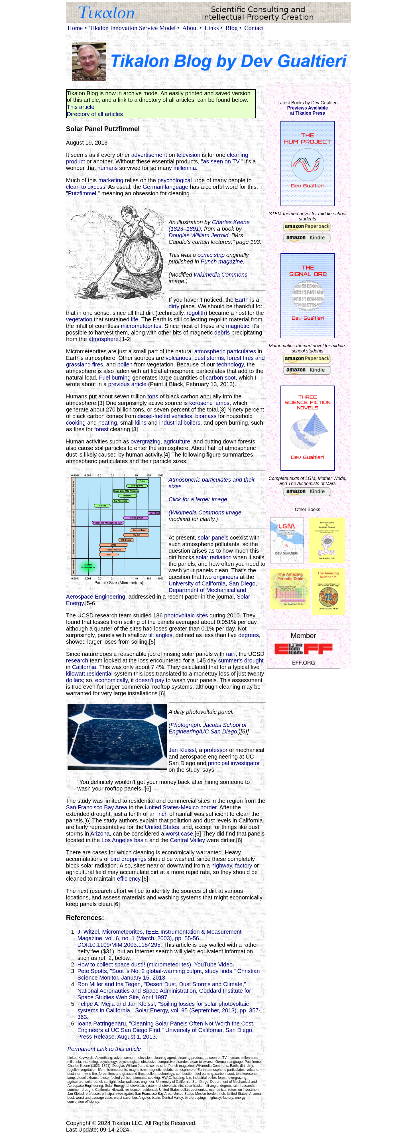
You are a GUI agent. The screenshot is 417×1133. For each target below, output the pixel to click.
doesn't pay (149, 680)
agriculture (177, 441)
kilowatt (75, 673)
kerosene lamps (209, 403)
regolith (196, 313)
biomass (205, 416)
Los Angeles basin (124, 840)
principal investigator (234, 763)
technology (230, 364)
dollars (74, 680)
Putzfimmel (82, 193)
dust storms (209, 358)
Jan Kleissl (182, 750)
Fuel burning (115, 377)
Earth (242, 300)
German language (165, 187)
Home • (77, 27)
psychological (175, 180)
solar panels (213, 537)
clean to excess (85, 187)
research (77, 660)
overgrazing (145, 441)
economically (111, 680)
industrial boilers (179, 422)
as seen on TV (221, 161)
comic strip (211, 255)
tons (152, 396)
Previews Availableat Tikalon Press (307, 110)
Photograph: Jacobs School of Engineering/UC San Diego (208, 728)
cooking (76, 422)
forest (101, 429)
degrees (248, 635)
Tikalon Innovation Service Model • (134, 27)
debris (222, 332)
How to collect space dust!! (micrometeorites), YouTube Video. (156, 964)
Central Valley (187, 840)
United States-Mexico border (180, 807)
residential (100, 673)
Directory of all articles (95, 114)
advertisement (149, 155)
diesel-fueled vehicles (165, 416)
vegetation (79, 319)
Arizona (100, 833)
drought (254, 660)
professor (215, 750)
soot (230, 377)
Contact (254, 27)
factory (243, 865)
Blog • (233, 27)
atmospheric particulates (225, 351)
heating (107, 422)
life (134, 319)
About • (192, 27)
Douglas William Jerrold (199, 235)
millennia (184, 168)
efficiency (129, 878)
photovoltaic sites (186, 615)
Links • (214, 27)
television (188, 155)
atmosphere (103, 339)
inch (162, 814)
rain (230, 654)
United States (162, 827)
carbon (214, 377)
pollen (125, 364)
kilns (141, 422)
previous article (127, 384)
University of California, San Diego (212, 583)
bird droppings (128, 859)
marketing (110, 180)
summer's (230, 660)
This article (81, 107)
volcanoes (178, 358)
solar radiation (214, 557)
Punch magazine (222, 261)
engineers (225, 577)
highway (221, 865)
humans (107, 168)
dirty (174, 306)
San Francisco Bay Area (96, 807)
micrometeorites (141, 326)
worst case (179, 833)
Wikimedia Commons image (205, 512)
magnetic (237, 326)
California (84, 667)
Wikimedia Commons (220, 274)
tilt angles (160, 635)
